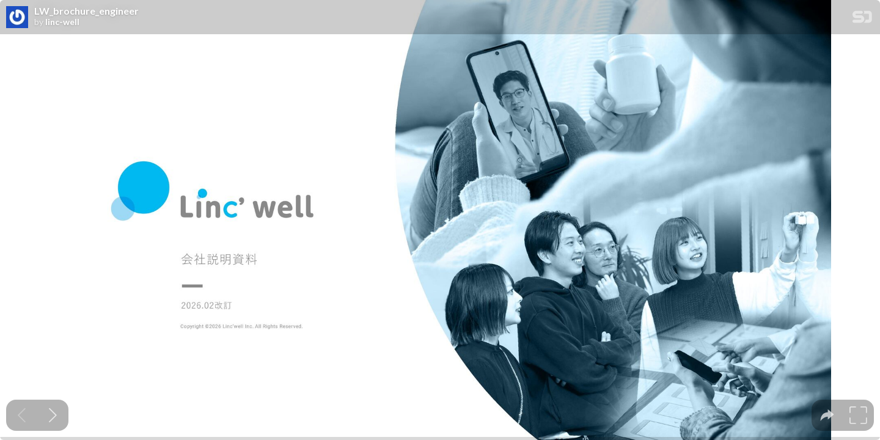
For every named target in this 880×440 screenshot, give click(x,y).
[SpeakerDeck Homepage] (862, 19)
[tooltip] (827, 415)
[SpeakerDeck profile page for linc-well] (17, 17)
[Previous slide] (21, 415)
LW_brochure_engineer (86, 11)
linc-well (62, 22)
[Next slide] (53, 415)
